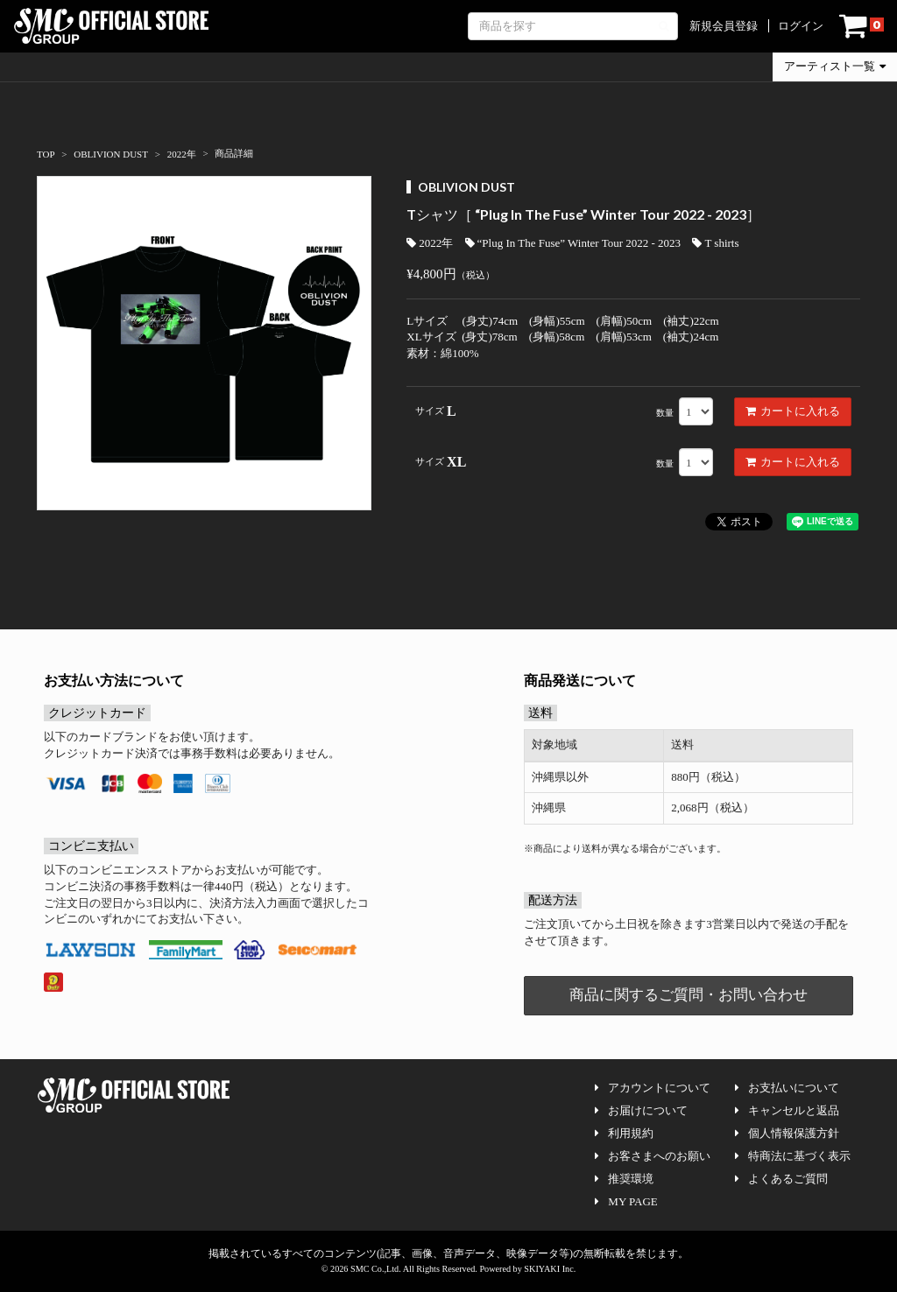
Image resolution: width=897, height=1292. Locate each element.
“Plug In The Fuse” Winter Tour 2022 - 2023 (573, 242)
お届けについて (641, 1110)
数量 (665, 413)
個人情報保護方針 (787, 1133)
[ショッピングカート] (861, 26)
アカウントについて (652, 1087)
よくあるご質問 (781, 1178)
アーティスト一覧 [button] (835, 66)
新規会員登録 (723, 25)
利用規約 (624, 1133)
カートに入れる (792, 411)
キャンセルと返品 (787, 1110)
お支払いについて (787, 1087)
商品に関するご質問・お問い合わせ (688, 995)
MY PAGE (626, 1201)
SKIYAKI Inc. (550, 1269)
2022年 (429, 242)
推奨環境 (624, 1178)
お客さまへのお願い (652, 1155)
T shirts (715, 242)
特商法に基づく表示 (793, 1155)
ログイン (800, 25)
